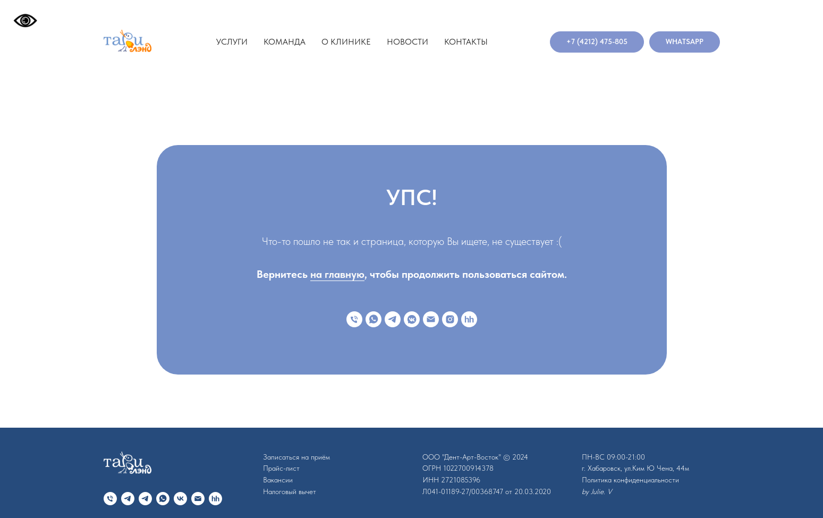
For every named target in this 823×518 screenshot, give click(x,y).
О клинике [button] (346, 42)
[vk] (180, 498)
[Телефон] (354, 319)
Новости (407, 42)
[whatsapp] (373, 319)
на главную (337, 274)
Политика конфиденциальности (630, 479)
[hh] (469, 319)
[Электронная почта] (431, 319)
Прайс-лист (281, 468)
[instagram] (450, 319)
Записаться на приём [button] (296, 457)
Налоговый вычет (289, 491)
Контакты (466, 42)
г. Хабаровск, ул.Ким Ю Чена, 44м (635, 468)
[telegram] (393, 319)
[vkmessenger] (412, 319)
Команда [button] (285, 42)
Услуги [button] (232, 42)
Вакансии (278, 479)
